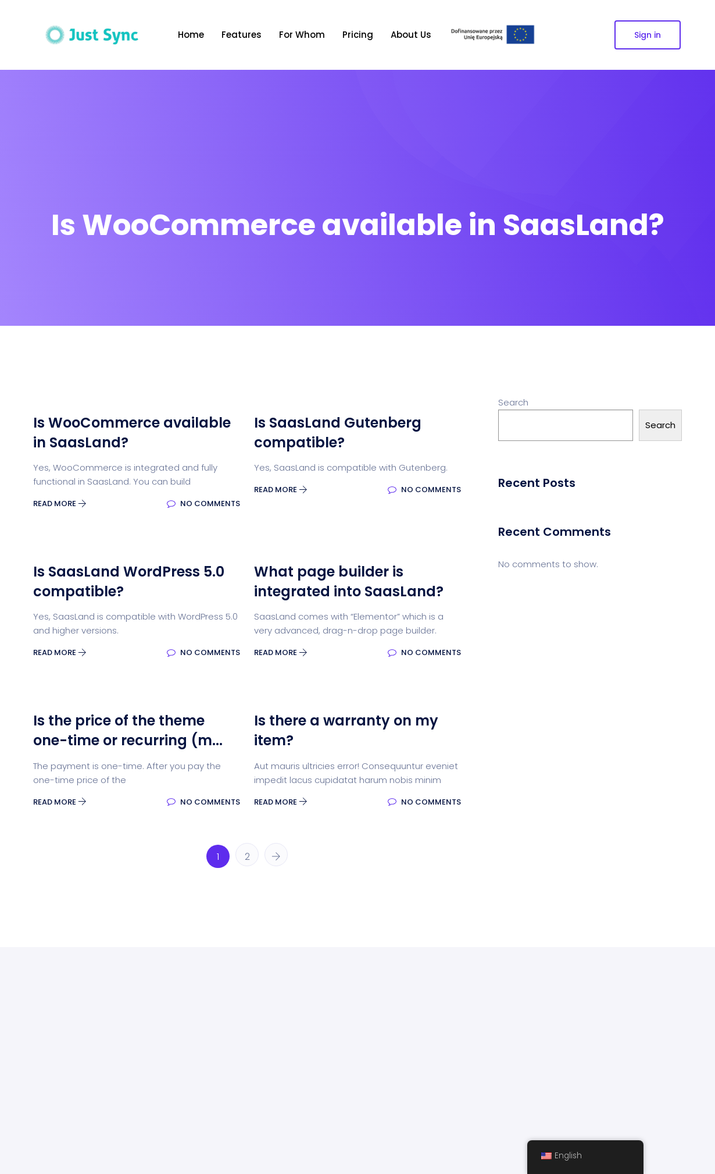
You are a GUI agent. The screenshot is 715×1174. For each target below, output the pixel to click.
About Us (411, 35)
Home (191, 35)
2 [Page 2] (247, 856)
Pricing (357, 35)
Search (513, 402)
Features (241, 35)
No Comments (203, 503)
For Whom (302, 35)
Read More (60, 503)
